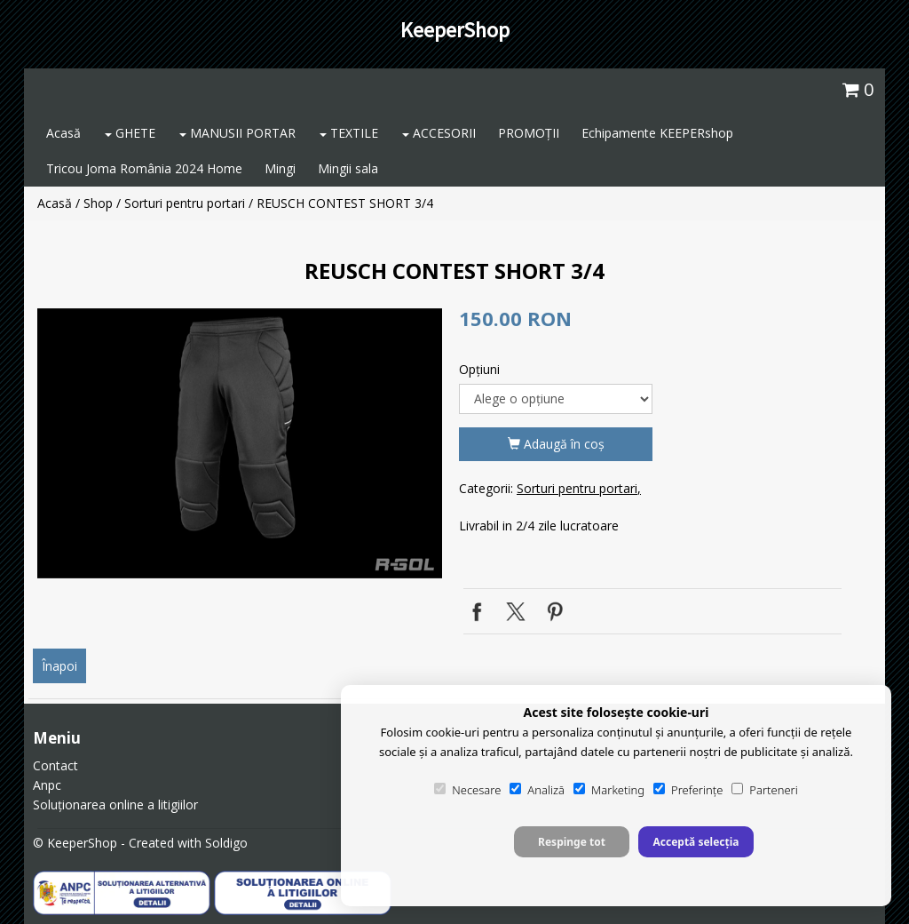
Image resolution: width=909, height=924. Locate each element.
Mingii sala (348, 168)
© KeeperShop (75, 842)
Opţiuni (479, 369)
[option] (239, 443)
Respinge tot (571, 841)
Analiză (537, 790)
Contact (55, 765)
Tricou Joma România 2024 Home (144, 168)
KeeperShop (455, 30)
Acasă (63, 132)
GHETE (130, 132)
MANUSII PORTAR (237, 132)
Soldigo (226, 842)
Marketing (608, 790)
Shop (98, 203)
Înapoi (59, 665)
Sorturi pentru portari (184, 203)
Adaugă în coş (556, 443)
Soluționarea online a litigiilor (115, 804)
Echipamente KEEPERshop (657, 132)
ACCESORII (439, 132)
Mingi (280, 168)
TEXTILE (349, 132)
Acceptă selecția (695, 841)
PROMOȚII (528, 132)
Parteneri (764, 790)
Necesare (467, 790)
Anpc (47, 785)
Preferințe (688, 790)
